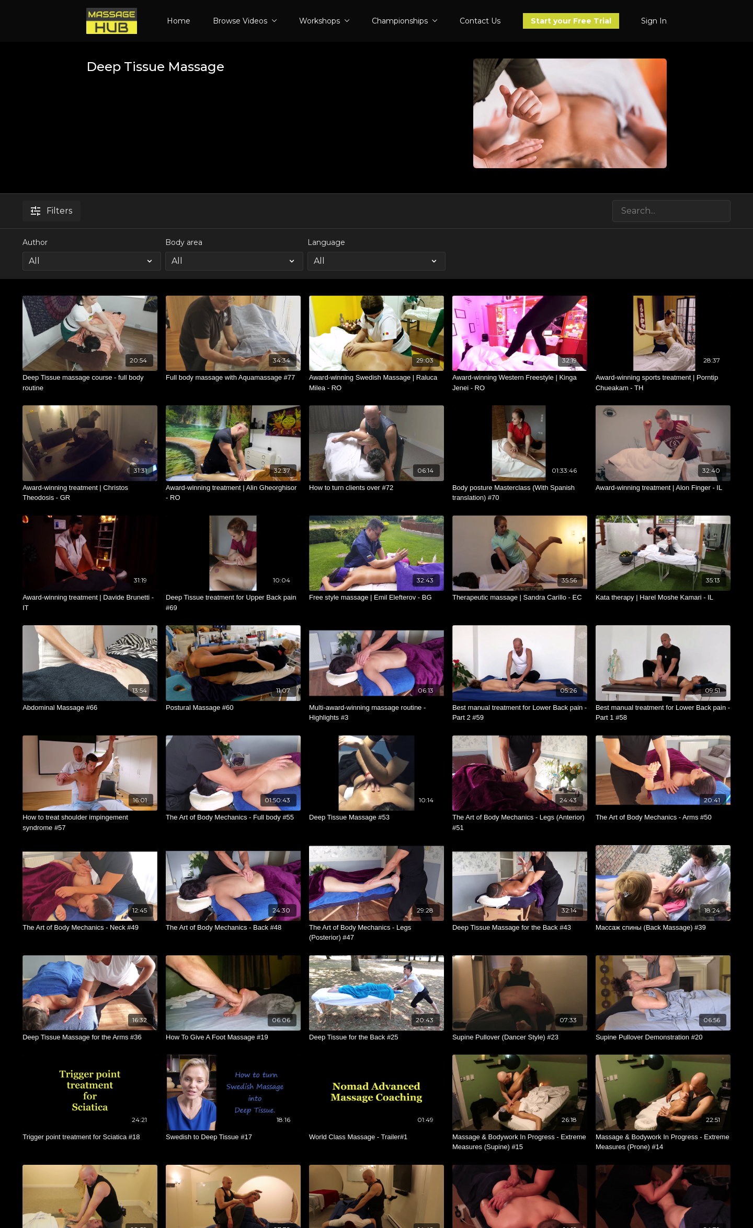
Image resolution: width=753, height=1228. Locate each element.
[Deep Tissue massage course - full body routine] (89, 382)
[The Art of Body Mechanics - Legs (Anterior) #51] (519, 822)
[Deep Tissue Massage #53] (376, 817)
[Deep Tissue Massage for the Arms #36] (89, 1037)
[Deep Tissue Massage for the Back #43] (519, 927)
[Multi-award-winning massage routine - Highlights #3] (376, 713)
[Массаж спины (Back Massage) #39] (663, 927)
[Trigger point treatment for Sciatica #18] (89, 1137)
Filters (51, 211)
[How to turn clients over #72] (376, 488)
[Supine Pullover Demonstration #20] (663, 1037)
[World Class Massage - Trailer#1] (376, 1137)
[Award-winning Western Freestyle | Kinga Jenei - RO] (519, 382)
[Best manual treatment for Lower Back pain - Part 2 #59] (519, 713)
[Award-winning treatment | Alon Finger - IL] (663, 488)
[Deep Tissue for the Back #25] (376, 1037)
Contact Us (480, 21)
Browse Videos (245, 21)
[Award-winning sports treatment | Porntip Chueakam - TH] (663, 382)
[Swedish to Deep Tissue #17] (233, 1137)
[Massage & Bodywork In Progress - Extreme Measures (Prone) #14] (663, 1142)
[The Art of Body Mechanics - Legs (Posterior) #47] (376, 932)
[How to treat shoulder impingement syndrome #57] (89, 822)
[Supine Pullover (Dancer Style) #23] (519, 1037)
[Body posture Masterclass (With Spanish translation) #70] (519, 493)
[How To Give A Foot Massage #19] (233, 1037)
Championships (405, 21)
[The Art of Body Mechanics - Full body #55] (233, 817)
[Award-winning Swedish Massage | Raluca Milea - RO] (376, 382)
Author (35, 242)
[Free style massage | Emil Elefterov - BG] (376, 597)
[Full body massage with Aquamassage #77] (233, 377)
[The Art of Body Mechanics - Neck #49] (89, 927)
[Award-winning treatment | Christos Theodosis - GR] (89, 493)
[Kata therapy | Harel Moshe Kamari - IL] (663, 597)
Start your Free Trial (571, 21)
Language (326, 242)
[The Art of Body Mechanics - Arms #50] (663, 817)
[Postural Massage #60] (233, 708)
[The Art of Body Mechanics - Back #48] (233, 927)
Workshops (324, 21)
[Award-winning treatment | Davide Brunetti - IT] (89, 602)
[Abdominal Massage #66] (89, 708)
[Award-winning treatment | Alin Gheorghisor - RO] (233, 493)
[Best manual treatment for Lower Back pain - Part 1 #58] (663, 713)
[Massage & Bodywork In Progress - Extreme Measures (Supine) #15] (519, 1142)
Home (178, 21)
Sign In (654, 21)
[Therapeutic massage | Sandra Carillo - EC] (519, 597)
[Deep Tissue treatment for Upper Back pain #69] (233, 602)
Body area (183, 242)
